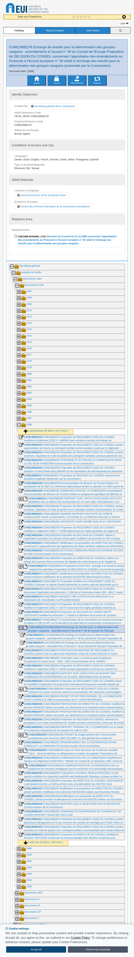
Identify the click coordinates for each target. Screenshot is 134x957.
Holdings (19, 30)
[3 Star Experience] (82, 17)
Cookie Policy (80, 937)
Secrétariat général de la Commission (52, 106)
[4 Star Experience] (85, 17)
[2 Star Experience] (78, 17)
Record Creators (55, 30)
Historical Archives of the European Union (41, 195)
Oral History (92, 30)
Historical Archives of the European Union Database (37, 8)
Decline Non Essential (98, 949)
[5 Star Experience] (89, 17)
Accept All (36, 949)
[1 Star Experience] (74, 17)
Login (124, 23)
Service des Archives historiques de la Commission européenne (53, 206)
